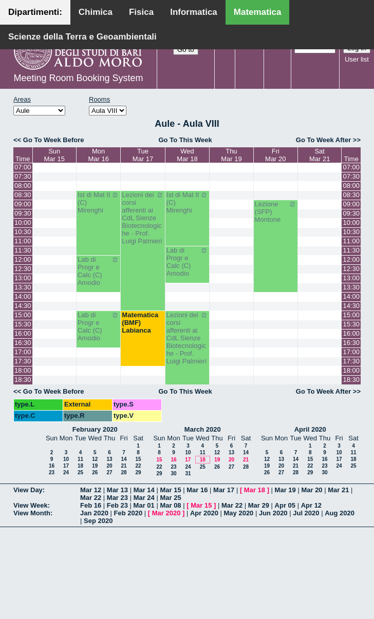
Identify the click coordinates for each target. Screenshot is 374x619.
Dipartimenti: (35, 12)
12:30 (22, 269)
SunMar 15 (54, 155)
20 (109, 466)
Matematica (258, 12)
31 (188, 473)
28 (123, 472)
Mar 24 (144, 497)
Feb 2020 (128, 513)
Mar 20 (311, 490)
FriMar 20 (275, 155)
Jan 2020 (94, 513)
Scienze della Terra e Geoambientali (82, 37)
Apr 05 (285, 505)
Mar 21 (338, 490)
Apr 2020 (204, 513)
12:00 (22, 259)
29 (138, 472)
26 (95, 472)
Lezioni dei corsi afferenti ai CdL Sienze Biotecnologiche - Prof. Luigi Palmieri (142, 218)
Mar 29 (258, 505)
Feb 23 (117, 505)
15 (138, 459)
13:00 (22, 278)
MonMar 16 (98, 155)
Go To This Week (185, 140)
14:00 (22, 296)
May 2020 (239, 513)
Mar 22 (90, 497)
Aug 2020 (339, 513)
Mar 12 (90, 490)
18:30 (22, 379)
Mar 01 (144, 505)
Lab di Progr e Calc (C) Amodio (187, 261)
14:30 (22, 306)
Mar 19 (285, 490)
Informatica (193, 12)
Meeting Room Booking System (78, 78)
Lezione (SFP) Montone (275, 211)
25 (80, 472)
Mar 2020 (166, 513)
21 (123, 466)
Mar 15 (170, 490)
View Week (30, 505)
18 (80, 466)
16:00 (22, 333)
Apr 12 (311, 505)
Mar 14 (144, 490)
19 (95, 466)
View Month (31, 513)
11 (80, 459)
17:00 (22, 352)
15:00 (22, 315)
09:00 (22, 204)
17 (66, 466)
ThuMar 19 (231, 155)
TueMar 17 (143, 155)
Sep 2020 (98, 521)
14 (123, 459)
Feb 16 (90, 505)
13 (109, 459)
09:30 (22, 213)
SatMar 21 (319, 155)
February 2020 (95, 429)
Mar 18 (254, 490)
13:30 (22, 287)
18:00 (22, 370)
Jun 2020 (273, 513)
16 (51, 466)
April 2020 (310, 429)
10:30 (22, 232)
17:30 (22, 361)
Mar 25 (170, 497)
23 (51, 472)
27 (109, 472)
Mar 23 (117, 497)
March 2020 (202, 429)
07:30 (22, 176)
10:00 (22, 222)
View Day (28, 490)
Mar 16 (197, 490)
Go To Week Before (53, 140)
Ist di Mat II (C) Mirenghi (98, 202)
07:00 (22, 167)
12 (95, 459)
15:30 (22, 324)
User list (357, 59)
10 (66, 459)
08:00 (22, 185)
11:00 (22, 241)
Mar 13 (117, 490)
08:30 (22, 195)
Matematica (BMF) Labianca (140, 322)
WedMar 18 (187, 155)
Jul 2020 (306, 513)
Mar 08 (170, 505)
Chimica (96, 12)
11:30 (22, 250)
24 (66, 472)
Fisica (141, 12)
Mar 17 (223, 490)
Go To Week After (323, 140)
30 (173, 473)
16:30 (22, 342)
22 (138, 466)
